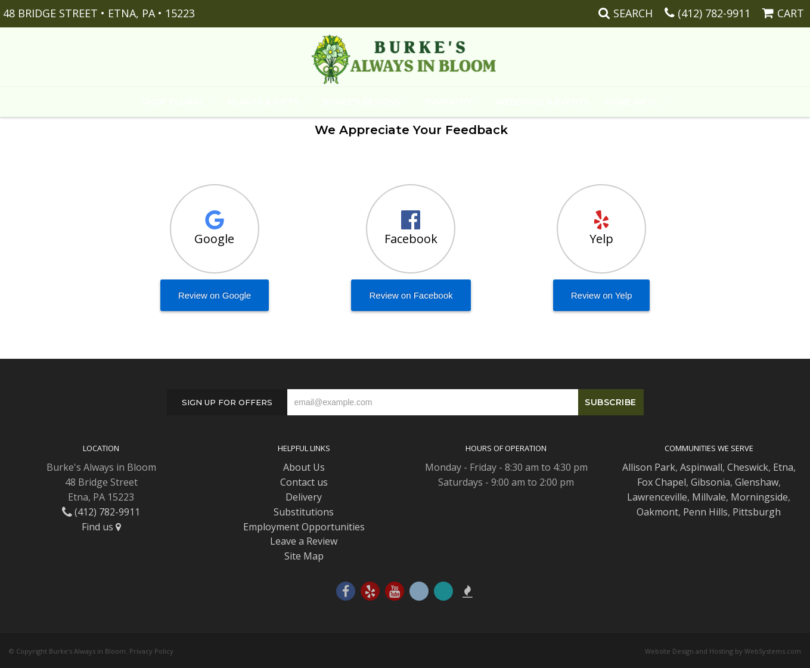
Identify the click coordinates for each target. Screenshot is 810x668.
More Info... (632, 102)
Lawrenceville (657, 497)
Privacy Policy (151, 651)
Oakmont (657, 511)
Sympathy (448, 102)
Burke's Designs (361, 102)
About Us (304, 467)
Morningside (759, 497)
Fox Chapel (661, 482)
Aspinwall (701, 467)
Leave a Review (303, 541)
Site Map (304, 556)
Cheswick (747, 467)
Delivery (303, 497)
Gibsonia (710, 482)
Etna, (784, 467)
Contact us (304, 482)
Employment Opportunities (304, 526)
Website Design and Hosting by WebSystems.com (723, 651)
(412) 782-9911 (714, 13)
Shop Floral (173, 102)
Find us (101, 526)
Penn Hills (705, 511)
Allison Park (648, 467)
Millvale (709, 497)
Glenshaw (756, 482)
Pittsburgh (757, 511)
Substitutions (304, 511)
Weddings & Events (542, 102)
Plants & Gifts (263, 102)
